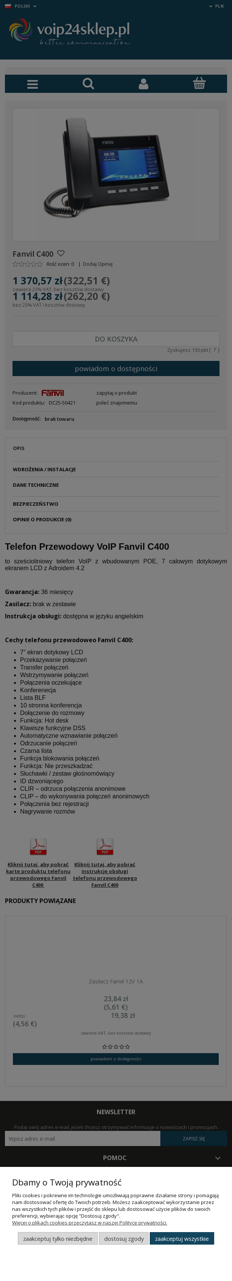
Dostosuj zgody (124, 1238)
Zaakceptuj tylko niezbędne (57, 1238)
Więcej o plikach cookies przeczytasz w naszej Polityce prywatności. (89, 1222)
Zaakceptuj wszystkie (182, 1238)
